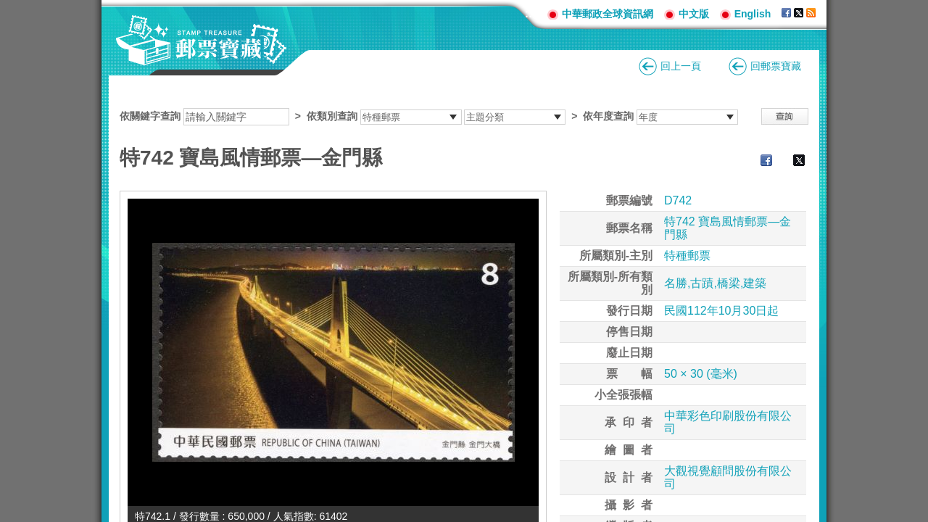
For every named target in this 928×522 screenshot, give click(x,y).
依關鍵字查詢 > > (429, 116)
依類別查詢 (332, 116)
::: (530, 13)
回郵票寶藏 (775, 66)
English (752, 14)
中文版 (694, 14)
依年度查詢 (608, 116)
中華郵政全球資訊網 (607, 14)
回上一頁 (680, 66)
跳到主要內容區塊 (7, 7)
